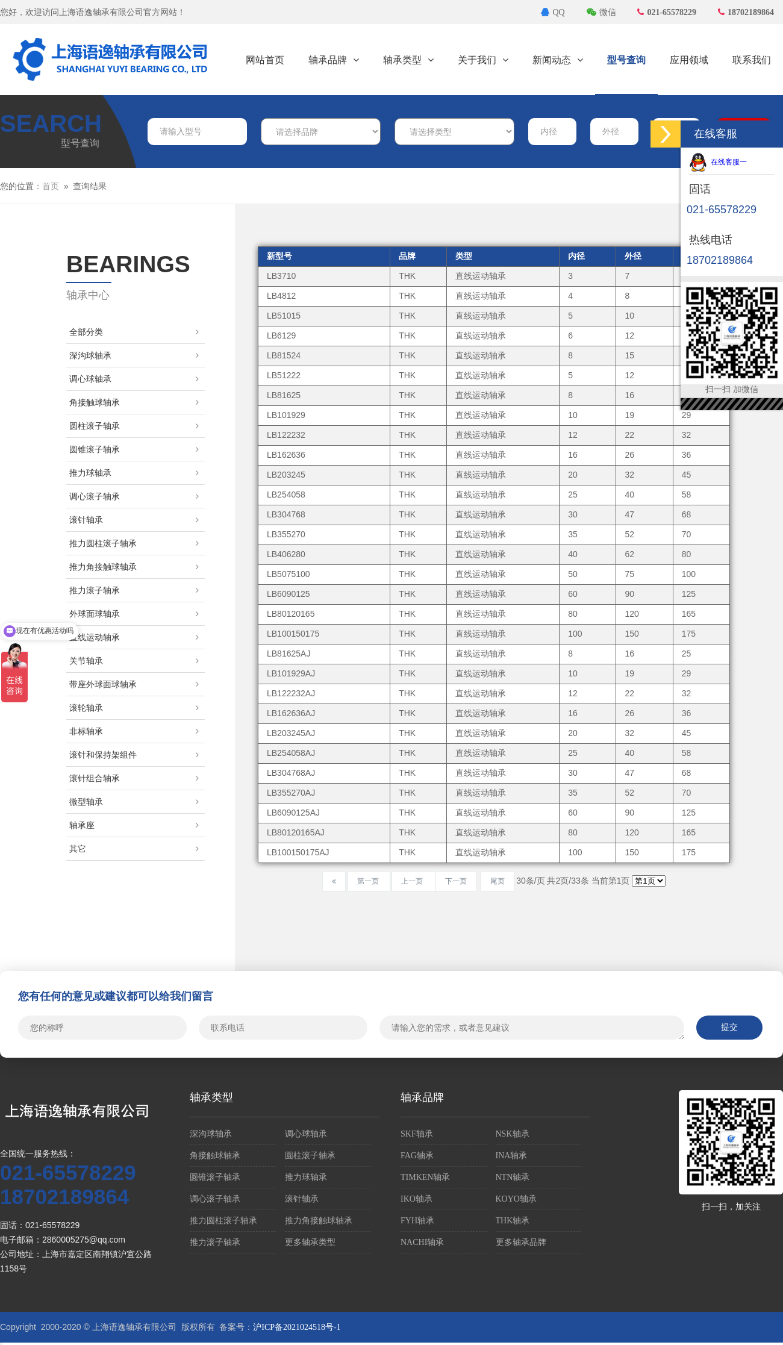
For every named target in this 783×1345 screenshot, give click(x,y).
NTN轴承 (513, 1177)
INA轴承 (512, 1155)
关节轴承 (134, 661)
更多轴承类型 (310, 1242)
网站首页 (265, 60)
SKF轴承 (417, 1133)
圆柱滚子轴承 (134, 426)
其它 (134, 849)
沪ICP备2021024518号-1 (296, 1327)
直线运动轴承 (134, 637)
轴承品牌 (333, 60)
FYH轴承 (417, 1220)
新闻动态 (557, 60)
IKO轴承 (416, 1198)
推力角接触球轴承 (134, 567)
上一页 (413, 881)
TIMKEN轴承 (425, 1177)
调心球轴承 (134, 379)
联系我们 (751, 60)
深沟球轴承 (134, 355)
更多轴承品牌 (521, 1242)
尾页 (497, 881)
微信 (601, 12)
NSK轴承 (512, 1133)
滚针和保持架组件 (134, 755)
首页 (50, 186)
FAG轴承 (417, 1155)
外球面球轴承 (134, 614)
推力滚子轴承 (134, 590)
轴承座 (134, 825)
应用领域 (689, 60)
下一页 (456, 881)
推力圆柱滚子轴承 (134, 543)
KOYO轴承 (516, 1198)
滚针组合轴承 (134, 778)
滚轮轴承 (134, 708)
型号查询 (626, 60)
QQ (552, 12)
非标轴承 (134, 731)
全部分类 (134, 332)
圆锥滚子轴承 (134, 449)
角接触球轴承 (134, 402)
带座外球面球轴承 (134, 684)
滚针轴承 (134, 520)
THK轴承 (513, 1220)
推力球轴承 (134, 473)
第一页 (369, 881)
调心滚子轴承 (134, 496)
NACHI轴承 (422, 1242)
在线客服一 (718, 162)
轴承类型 (408, 60)
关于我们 (483, 60)
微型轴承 (134, 802)
